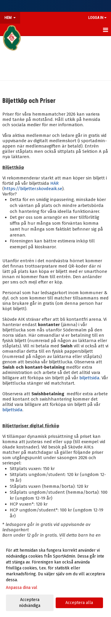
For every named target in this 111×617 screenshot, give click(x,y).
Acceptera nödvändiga (29, 602)
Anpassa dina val (21, 587)
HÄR (54, 183)
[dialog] (55, 578)
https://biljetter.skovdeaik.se (33, 188)
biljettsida (89, 377)
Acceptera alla (79, 602)
